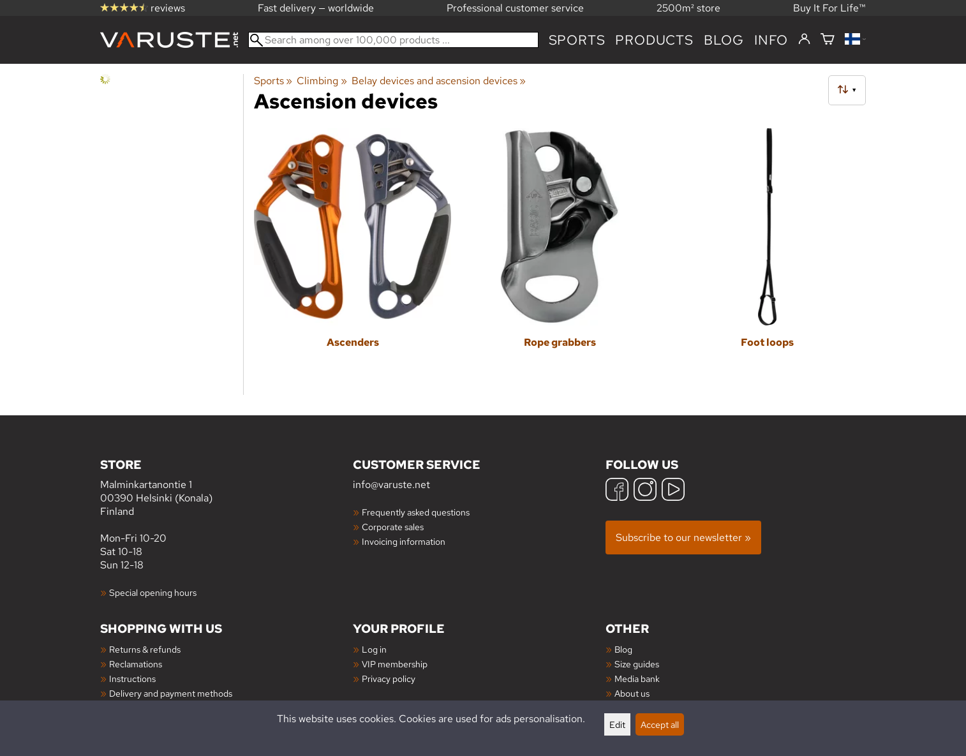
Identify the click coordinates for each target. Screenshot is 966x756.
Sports (577, 39)
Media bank (637, 678)
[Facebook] (617, 491)
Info (771, 39)
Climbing (321, 80)
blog (724, 39)
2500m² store (688, 8)
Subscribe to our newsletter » (683, 537)
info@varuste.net (391, 484)
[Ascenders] (352, 255)
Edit (617, 724)
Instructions (132, 678)
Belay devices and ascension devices (439, 80)
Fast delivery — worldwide (316, 8)
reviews (142, 8)
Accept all (660, 724)
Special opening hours (153, 592)
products (654, 39)
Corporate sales (393, 527)
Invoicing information (403, 541)
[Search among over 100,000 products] (393, 40)
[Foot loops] (767, 255)
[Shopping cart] (828, 40)
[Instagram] (645, 491)
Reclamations (135, 664)
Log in (374, 649)
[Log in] (804, 39)
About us (632, 693)
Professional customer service (515, 8)
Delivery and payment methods (170, 693)
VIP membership (394, 664)
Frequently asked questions (416, 512)
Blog (623, 649)
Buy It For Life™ (829, 8)
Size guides (636, 664)
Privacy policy (388, 678)
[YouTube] (673, 491)
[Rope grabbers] (559, 255)
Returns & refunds (145, 649)
